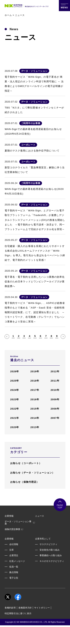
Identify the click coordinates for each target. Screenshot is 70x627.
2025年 (14, 380)
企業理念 (13, 555)
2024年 (14, 390)
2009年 (55, 399)
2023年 (14, 399)
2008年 (55, 408)
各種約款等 (10, 607)
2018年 (34, 380)
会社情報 (13, 544)
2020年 (14, 427)
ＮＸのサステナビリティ (52, 561)
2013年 (34, 427)
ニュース (39, 516)
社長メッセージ (17, 561)
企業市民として (43, 539)
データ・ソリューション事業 (20, 522)
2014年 (34, 418)
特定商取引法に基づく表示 (18, 613)
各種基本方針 (25, 608)
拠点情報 (13, 572)
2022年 (14, 408)
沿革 (11, 550)
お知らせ (26, 463)
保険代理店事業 (14, 529)
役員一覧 (13, 567)
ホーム (8, 15)
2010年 (55, 390)
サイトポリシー (42, 608)
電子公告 (13, 578)
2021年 (14, 418)
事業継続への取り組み (51, 555)
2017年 (34, 390)
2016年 (34, 399)
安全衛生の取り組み (50, 550)
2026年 (14, 371)
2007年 (55, 418)
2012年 (55, 371)
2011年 (55, 380)
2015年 (34, 408)
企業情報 (9, 516)
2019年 (34, 371)
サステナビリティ (48, 544)
